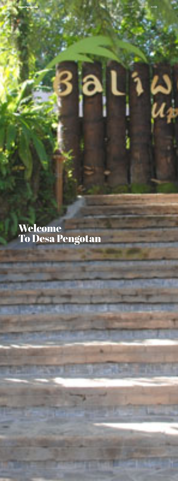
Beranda (130, 7)
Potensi (142, 7)
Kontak (154, 7)
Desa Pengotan (28, 7)
